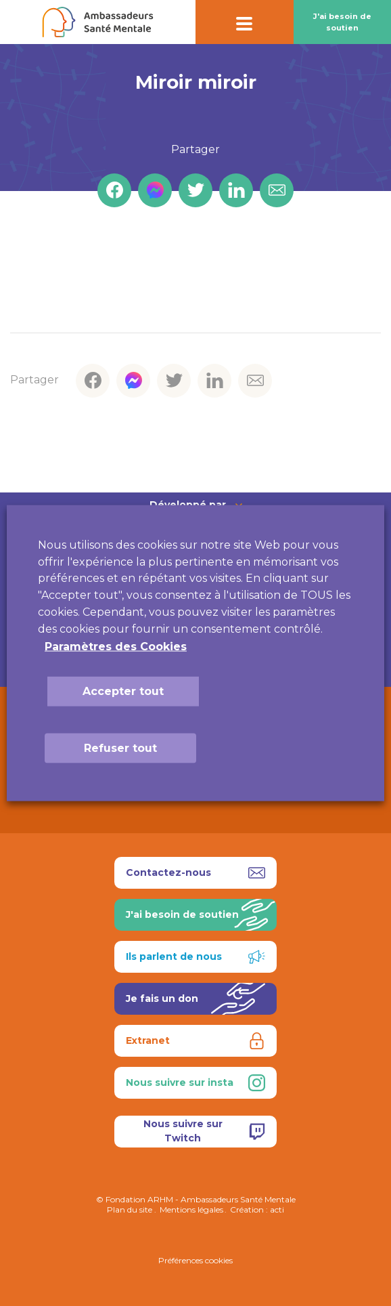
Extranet (195, 1040)
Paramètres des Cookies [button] (116, 645)
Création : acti (257, 1209)
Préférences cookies (195, 1260)
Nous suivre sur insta (195, 1082)
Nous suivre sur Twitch (204, 1131)
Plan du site (129, 1209)
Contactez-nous (195, 872)
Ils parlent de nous (195, 956)
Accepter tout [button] (123, 690)
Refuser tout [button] (120, 747)
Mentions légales (191, 1209)
